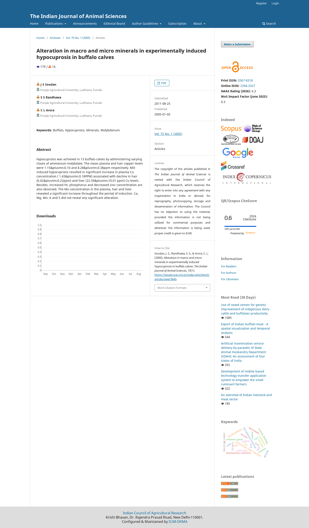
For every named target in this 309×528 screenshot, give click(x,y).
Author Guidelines (145, 23)
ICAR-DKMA (178, 521)
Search (269, 23)
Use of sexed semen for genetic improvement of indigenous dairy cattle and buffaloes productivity (245, 309)
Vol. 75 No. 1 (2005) (78, 38)
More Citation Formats (172, 288)
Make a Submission (237, 44)
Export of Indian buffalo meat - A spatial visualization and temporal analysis (245, 328)
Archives (55, 38)
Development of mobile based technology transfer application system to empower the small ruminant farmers (243, 377)
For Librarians (230, 279)
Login (275, 3)
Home (34, 23)
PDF (163, 83)
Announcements (85, 23)
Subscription (177, 23)
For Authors (228, 273)
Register (261, 3)
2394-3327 (247, 86)
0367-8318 (245, 80)
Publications (54, 23)
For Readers (228, 266)
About (198, 23)
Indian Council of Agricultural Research (154, 513)
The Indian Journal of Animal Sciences (78, 16)
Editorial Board (114, 23)
